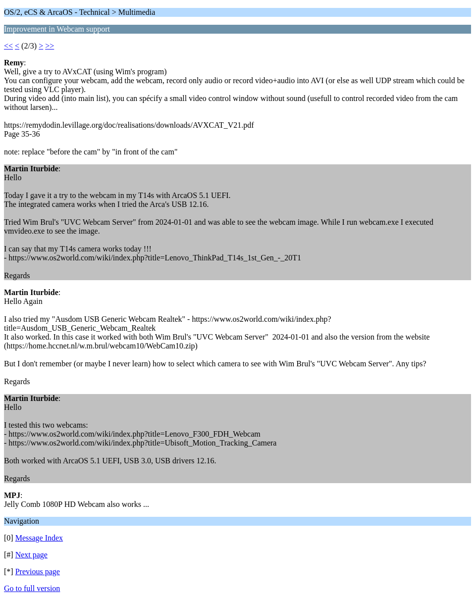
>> (49, 46)
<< (8, 46)
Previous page (37, 571)
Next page (31, 554)
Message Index (39, 538)
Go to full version (32, 588)
